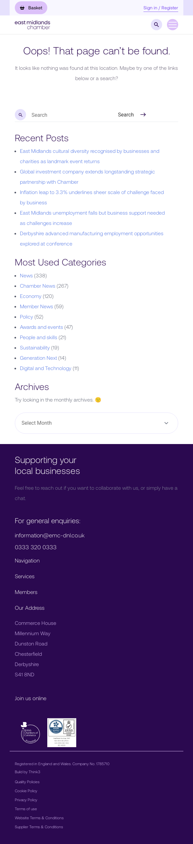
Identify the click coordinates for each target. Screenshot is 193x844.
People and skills (38, 337)
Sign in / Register (160, 7)
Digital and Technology (45, 368)
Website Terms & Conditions (39, 817)
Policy (26, 316)
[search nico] (53, 115)
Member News (36, 306)
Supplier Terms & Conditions (39, 826)
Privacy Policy (26, 799)
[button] (32, 24)
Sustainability (35, 347)
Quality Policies (27, 781)
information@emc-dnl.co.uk (50, 535)
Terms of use (26, 808)
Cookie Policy (26, 790)
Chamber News (37, 286)
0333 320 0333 (36, 547)
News (26, 275)
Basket (31, 7)
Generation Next (38, 358)
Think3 (34, 771)
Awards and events (41, 327)
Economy (30, 296)
